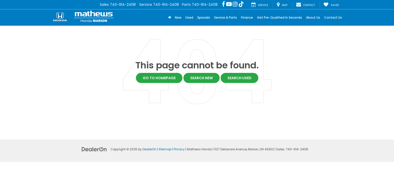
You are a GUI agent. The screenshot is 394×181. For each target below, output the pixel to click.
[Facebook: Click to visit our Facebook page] (223, 4)
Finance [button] (247, 17)
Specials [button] (203, 17)
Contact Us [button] (333, 17)
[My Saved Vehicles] (331, 4)
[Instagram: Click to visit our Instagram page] (235, 4)
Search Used (239, 77)
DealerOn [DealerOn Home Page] (149, 149)
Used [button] (189, 17)
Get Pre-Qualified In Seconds (279, 17)
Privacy (179, 149)
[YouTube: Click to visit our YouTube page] (229, 4)
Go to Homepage (159, 77)
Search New (201, 77)
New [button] (178, 17)
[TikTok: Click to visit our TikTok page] (241, 4)
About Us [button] (313, 17)
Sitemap (165, 149)
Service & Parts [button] (225, 17)
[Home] (169, 18)
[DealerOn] (94, 149)
